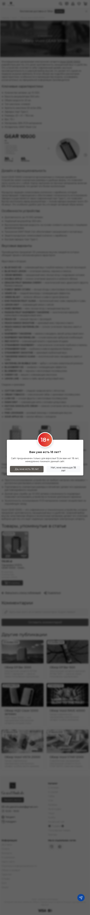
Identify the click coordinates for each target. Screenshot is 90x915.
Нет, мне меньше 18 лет (63, 469)
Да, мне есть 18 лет (27, 469)
